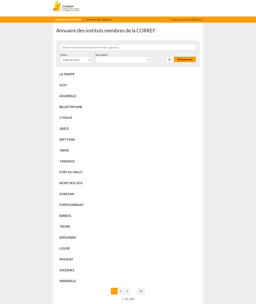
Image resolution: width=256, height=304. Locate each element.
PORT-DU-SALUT (71, 172)
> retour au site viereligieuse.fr (186, 19)
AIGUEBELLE (67, 96)
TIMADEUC (67, 161)
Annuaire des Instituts (68, 19)
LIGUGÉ (64, 248)
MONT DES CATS (71, 183)
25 (141, 291)
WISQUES (66, 259)
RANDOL (65, 216)
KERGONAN (67, 237)
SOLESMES (66, 270)
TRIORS (64, 226)
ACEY (63, 85)
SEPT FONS (67, 139)
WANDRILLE (67, 281)
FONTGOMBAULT (71, 205)
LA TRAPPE (67, 74)
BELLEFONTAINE (70, 107)
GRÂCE (64, 128)
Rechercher (184, 59)
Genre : (64, 54)
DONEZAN (66, 194)
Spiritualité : (102, 54)
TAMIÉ (64, 150)
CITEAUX (65, 117)
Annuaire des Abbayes (99, 19)
